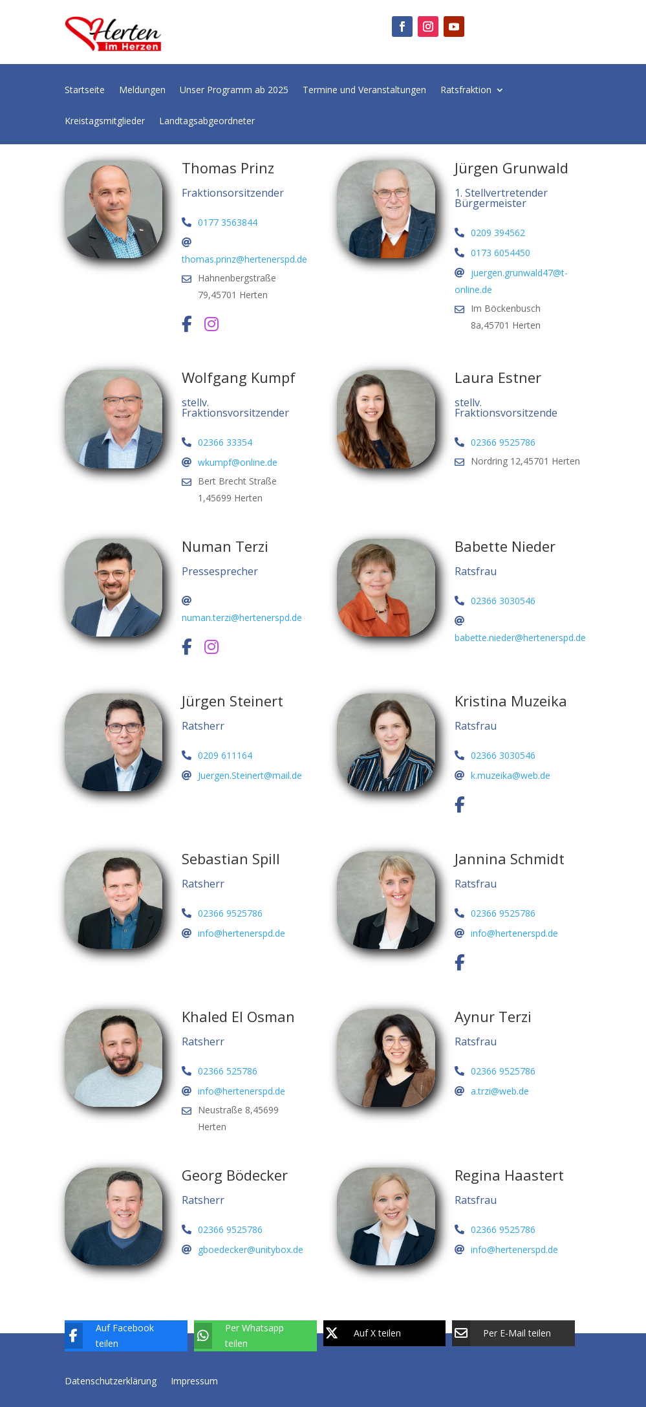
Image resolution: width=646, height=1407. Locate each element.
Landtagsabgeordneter (207, 121)
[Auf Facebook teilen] (116, 1335)
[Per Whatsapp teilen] (245, 1335)
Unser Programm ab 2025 (234, 90)
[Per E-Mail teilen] (503, 1333)
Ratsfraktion (465, 90)
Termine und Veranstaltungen (364, 90)
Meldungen (142, 90)
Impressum (194, 1380)
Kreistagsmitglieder (105, 121)
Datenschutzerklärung (110, 1380)
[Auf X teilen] (375, 1333)
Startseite (85, 90)
